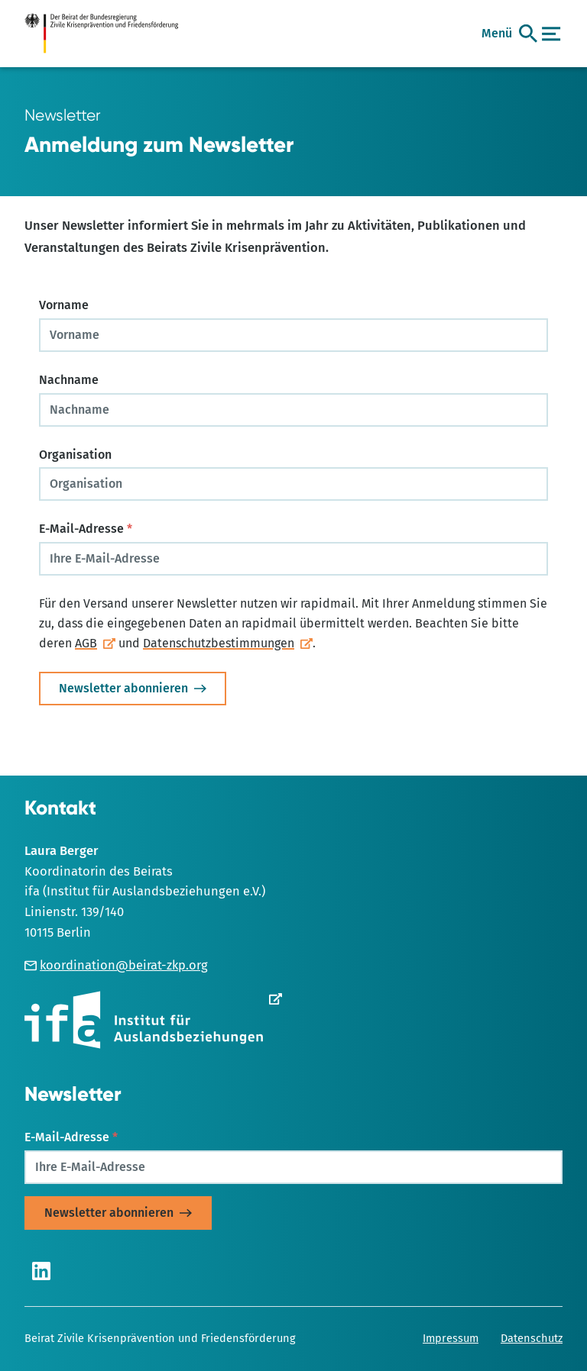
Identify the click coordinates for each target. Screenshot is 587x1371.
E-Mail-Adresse (85, 529)
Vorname (64, 305)
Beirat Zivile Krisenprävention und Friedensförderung (160, 1338)
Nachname (69, 380)
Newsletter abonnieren (123, 688)
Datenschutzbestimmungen (218, 643)
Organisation (75, 454)
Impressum (450, 1338)
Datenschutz (532, 1338)
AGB (86, 643)
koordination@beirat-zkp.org (116, 965)
